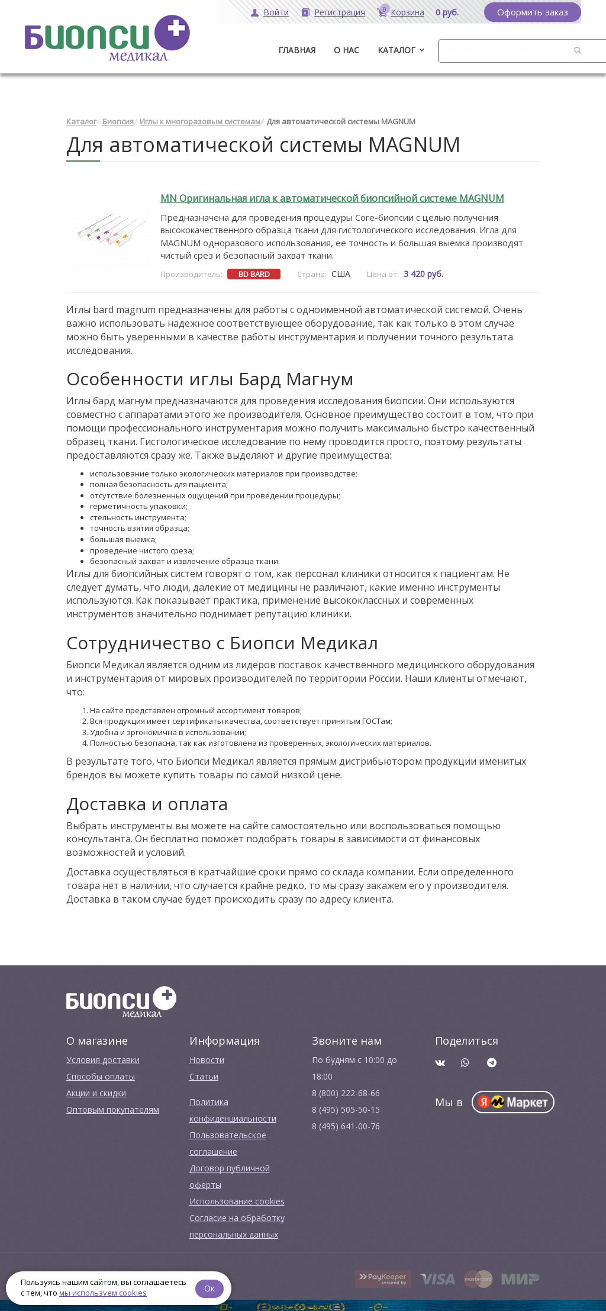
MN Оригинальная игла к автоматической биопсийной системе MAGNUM (332, 195)
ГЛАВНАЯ (296, 50)
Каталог (396, 50)
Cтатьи (203, 1072)
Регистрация (339, 12)
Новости (206, 1056)
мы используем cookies (103, 1292)
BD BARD (254, 270)
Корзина (407, 12)
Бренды (459, 50)
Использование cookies (237, 1197)
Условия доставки (103, 1056)
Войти (276, 12)
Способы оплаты (100, 1072)
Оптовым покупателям (112, 1106)
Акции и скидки (96, 1089)
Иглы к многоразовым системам (200, 118)
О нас (346, 50)
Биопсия (118, 118)
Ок (211, 1287)
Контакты (518, 50)
